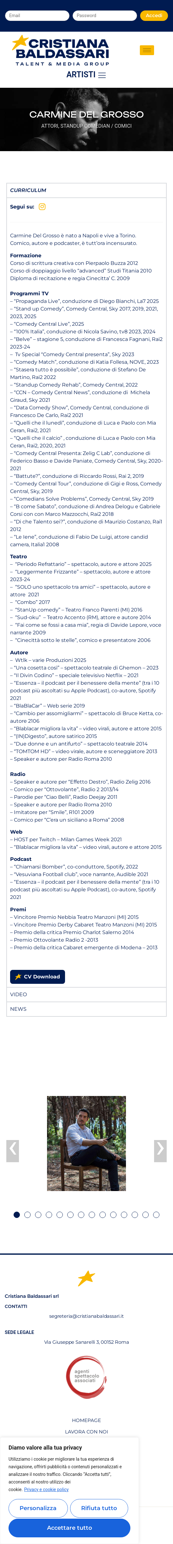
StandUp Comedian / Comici (96, 126)
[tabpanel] (86, 592)
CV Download (37, 977)
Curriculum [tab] (28, 190)
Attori (49, 126)
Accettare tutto (69, 1527)
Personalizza (38, 1509)
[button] (16, 1215)
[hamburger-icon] (147, 50)
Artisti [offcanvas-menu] (86, 75)
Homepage (86, 1420)
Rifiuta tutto (99, 1509)
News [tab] (18, 1009)
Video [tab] (18, 994)
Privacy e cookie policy (46, 1491)
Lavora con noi (86, 1432)
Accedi (154, 15)
